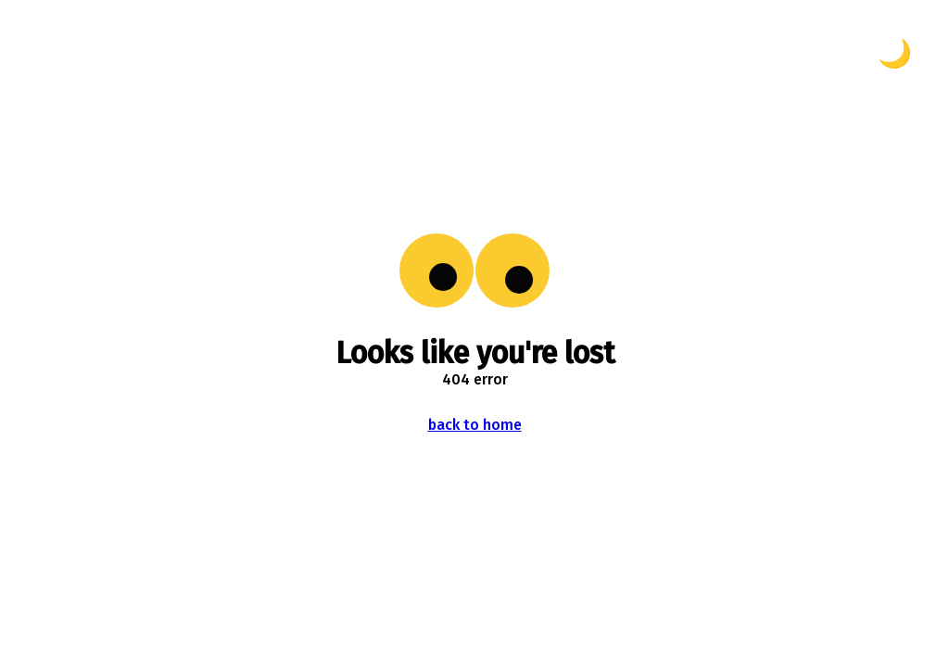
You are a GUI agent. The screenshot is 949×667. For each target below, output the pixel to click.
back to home (475, 425)
